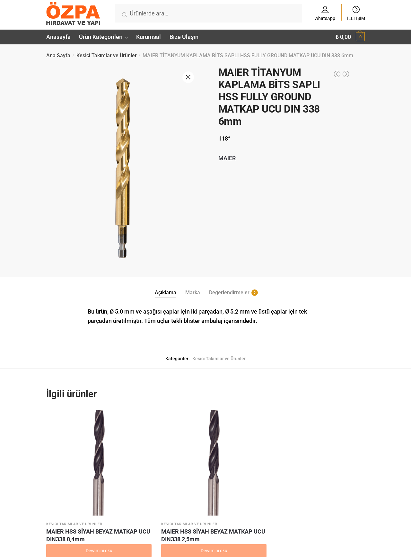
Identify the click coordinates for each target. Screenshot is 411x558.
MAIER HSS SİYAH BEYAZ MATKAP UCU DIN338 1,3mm (325, 506)
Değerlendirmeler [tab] (229, 292)
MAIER (227, 158)
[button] (188, 77)
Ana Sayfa (58, 55)
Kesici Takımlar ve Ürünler (106, 55)
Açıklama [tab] (165, 292)
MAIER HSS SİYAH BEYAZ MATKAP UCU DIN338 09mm (243, 506)
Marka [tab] (192, 292)
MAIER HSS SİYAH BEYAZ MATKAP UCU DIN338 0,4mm (79, 506)
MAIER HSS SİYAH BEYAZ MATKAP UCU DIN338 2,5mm (161, 506)
